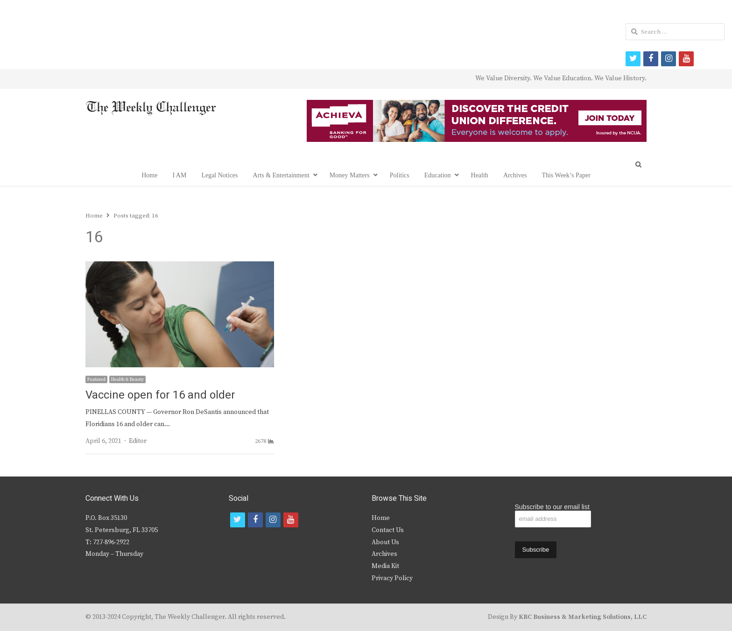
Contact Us (388, 530)
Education (437, 175)
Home (149, 175)
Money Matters (350, 175)
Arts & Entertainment (281, 175)
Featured (96, 379)
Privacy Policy (392, 578)
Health (479, 175)
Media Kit (385, 566)
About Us (385, 542)
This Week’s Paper (566, 175)
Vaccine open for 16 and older (160, 395)
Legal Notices (219, 175)
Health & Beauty (127, 379)
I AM (179, 175)
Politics (399, 175)
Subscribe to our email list (552, 507)
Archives (515, 175)
